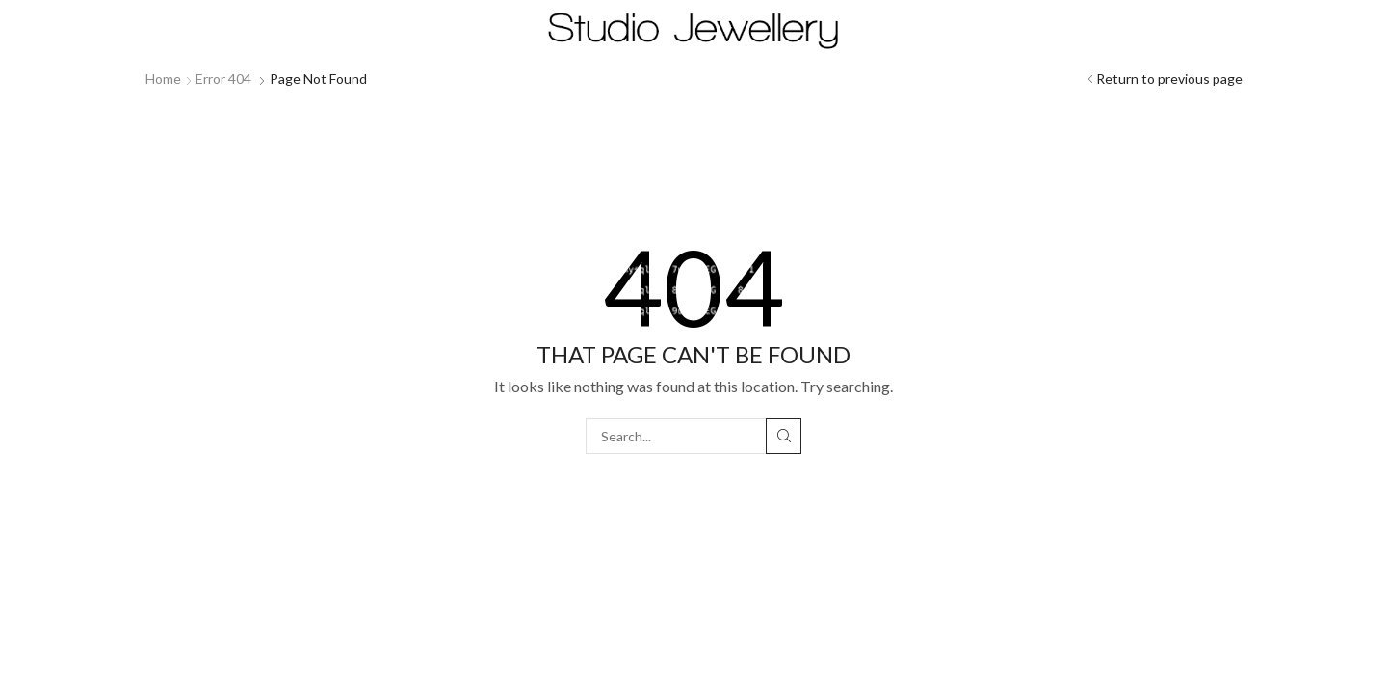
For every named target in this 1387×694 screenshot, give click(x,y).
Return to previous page (1169, 78)
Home (163, 78)
